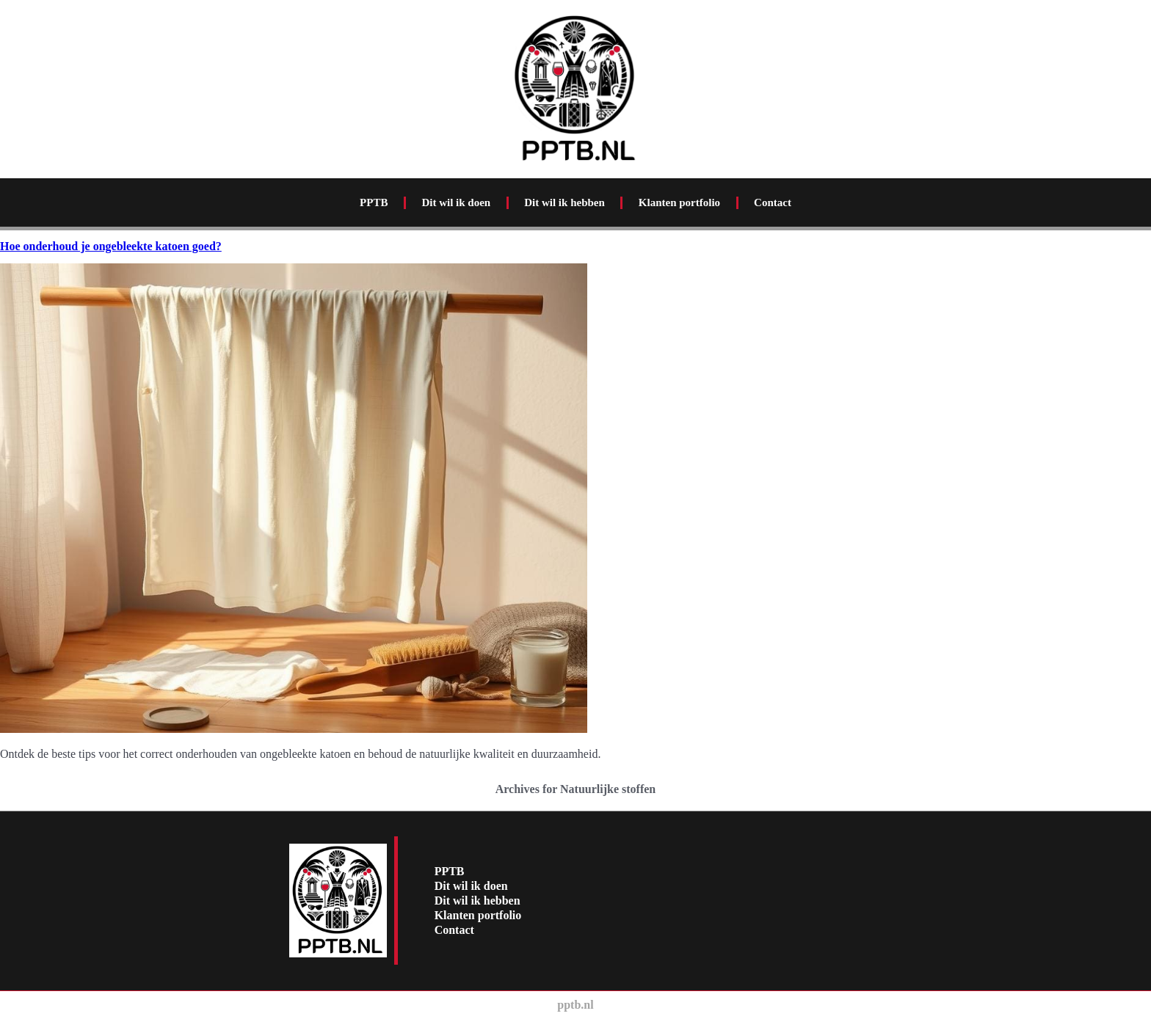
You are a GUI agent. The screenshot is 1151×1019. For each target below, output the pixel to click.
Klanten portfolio (679, 202)
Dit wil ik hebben (564, 202)
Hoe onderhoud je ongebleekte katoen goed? (111, 246)
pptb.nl (575, 1004)
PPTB (374, 202)
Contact (772, 202)
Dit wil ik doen (455, 202)
